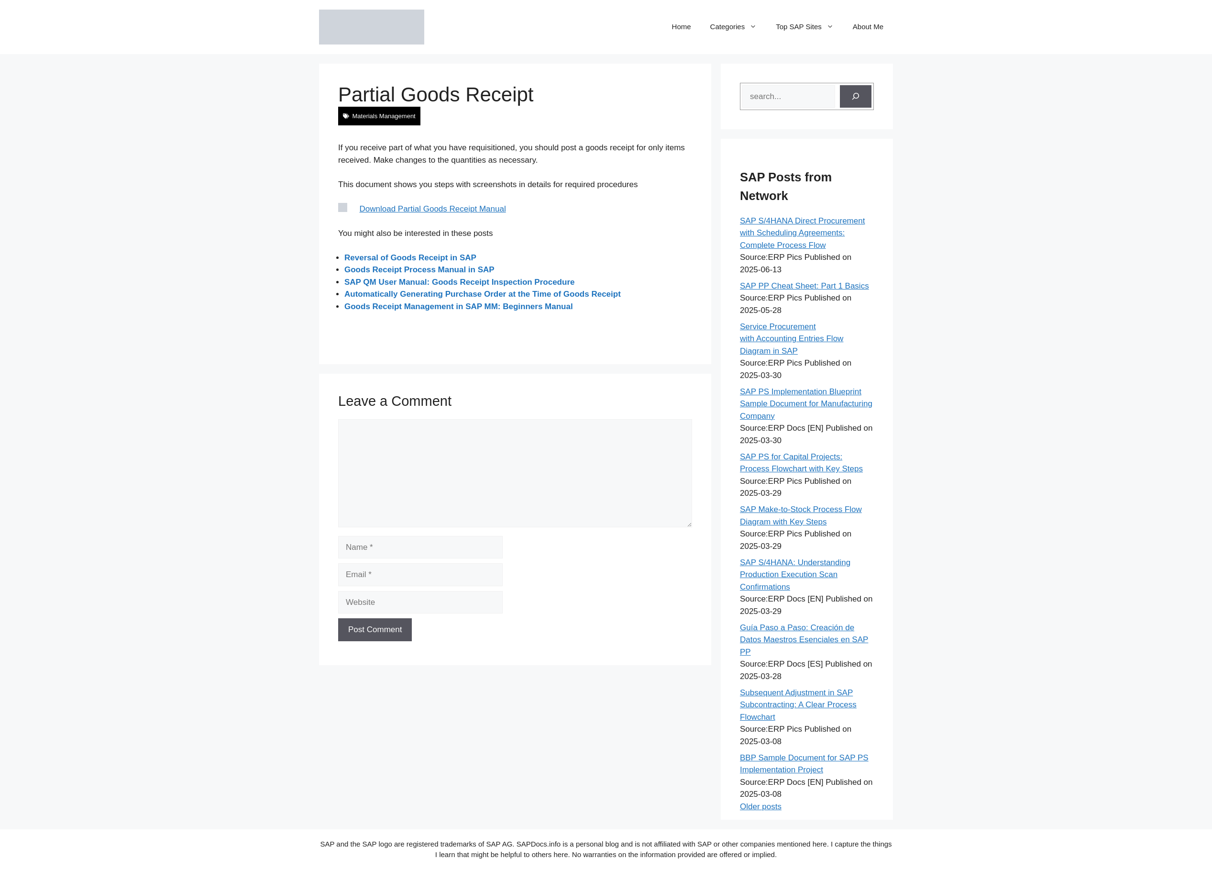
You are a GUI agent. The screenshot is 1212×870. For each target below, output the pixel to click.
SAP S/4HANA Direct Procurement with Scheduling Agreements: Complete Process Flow (802, 233)
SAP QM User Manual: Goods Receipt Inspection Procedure (459, 282)
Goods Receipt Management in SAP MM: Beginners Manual (458, 306)
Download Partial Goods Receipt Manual (433, 208)
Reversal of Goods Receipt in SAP (410, 257)
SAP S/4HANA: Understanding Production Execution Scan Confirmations (795, 574)
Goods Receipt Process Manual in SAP (419, 269)
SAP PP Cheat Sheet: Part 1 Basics (804, 285)
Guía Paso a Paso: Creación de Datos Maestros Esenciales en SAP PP (804, 640)
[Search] (855, 96)
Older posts (761, 806)
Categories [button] (738, 26)
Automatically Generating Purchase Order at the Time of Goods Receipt (482, 294)
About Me (868, 26)
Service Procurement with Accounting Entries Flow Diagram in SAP (791, 339)
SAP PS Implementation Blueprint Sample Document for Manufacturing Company (806, 404)
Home (681, 26)
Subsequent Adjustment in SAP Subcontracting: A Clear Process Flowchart (798, 705)
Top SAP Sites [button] (809, 26)
